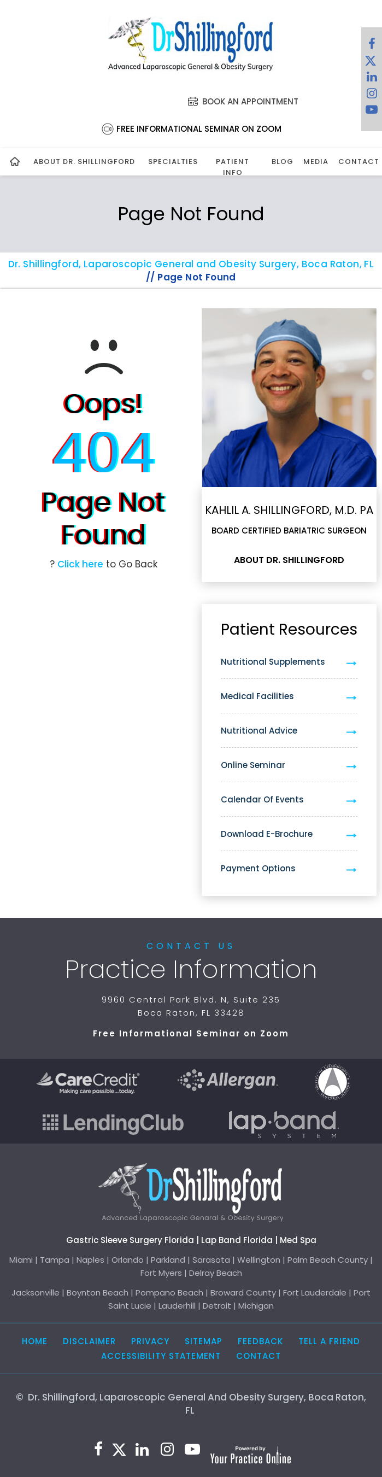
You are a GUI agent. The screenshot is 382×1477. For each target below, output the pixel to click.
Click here (80, 564)
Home (35, 1341)
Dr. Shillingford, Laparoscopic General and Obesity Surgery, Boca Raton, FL (191, 264)
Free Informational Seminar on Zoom (198, 128)
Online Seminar (253, 765)
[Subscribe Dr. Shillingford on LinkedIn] (372, 79)
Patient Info (232, 167)
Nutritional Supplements (273, 661)
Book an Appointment (250, 101)
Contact (355, 161)
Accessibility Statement (161, 1356)
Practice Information (191, 969)
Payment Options (258, 868)
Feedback (260, 1341)
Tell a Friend (329, 1341)
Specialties (171, 161)
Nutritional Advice (259, 730)
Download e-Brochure (267, 834)
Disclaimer (89, 1341)
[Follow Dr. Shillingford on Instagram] (372, 95)
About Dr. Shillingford (84, 161)
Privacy (150, 1341)
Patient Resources (289, 629)
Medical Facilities (257, 696)
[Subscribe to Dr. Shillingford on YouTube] (372, 112)
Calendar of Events (262, 799)
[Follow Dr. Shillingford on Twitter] (371, 63)
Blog (281, 161)
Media (314, 161)
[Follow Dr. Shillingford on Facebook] (372, 46)
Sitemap (203, 1341)
